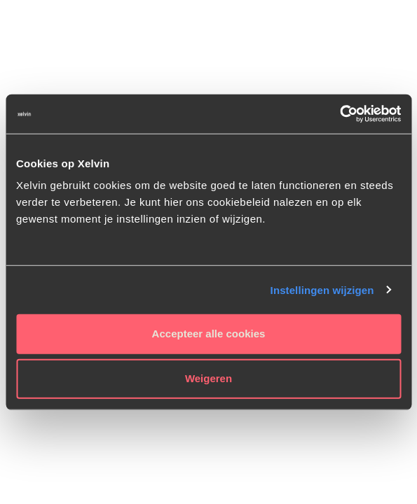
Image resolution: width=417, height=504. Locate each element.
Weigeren (208, 378)
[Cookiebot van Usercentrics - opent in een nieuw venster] (339, 114)
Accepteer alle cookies (209, 334)
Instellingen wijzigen (322, 289)
